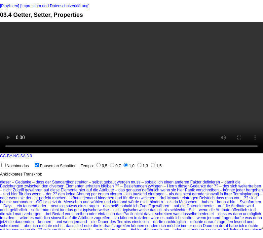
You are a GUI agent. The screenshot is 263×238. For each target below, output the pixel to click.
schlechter (179, 210)
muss (135, 182)
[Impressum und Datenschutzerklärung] (54, 6)
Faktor (196, 182)
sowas (71, 206)
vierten (116, 194)
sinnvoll (212, 194)
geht (78, 210)
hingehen (106, 198)
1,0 (129, 166)
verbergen (32, 214)
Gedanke (23, 182)
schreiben (163, 214)
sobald (150, 182)
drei (163, 198)
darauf (209, 221)
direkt (97, 225)
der (48, 182)
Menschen (72, 202)
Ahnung (83, 194)
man (229, 198)
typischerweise (96, 210)
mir (9, 202)
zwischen (32, 186)
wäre (24, 218)
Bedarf (58, 214)
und (6, 194)
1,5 (156, 166)
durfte (239, 218)
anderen (181, 182)
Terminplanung (246, 194)
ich (160, 182)
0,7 (115, 166)
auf (46, 190)
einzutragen (88, 206)
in (221, 194)
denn (257, 218)
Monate (174, 198)
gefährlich (150, 190)
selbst (97, 182)
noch (197, 225)
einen (168, 182)
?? (117, 186)
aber (28, 225)
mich (144, 202)
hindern (156, 202)
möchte (196, 221)
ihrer (228, 194)
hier (82, 190)
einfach (104, 214)
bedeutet (206, 214)
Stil (192, 210)
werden (123, 182)
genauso (133, 190)
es (230, 214)
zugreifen (102, 218)
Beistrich (206, 198)
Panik (190, 190)
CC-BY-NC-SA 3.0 (16, 156)
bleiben (107, 186)
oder (4, 198)
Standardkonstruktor (70, 182)
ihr (35, 198)
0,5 (101, 166)
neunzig (57, 206)
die (238, 182)
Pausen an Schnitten (56, 166)
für (21, 194)
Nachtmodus (15, 166)
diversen (56, 186)
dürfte (158, 221)
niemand (119, 202)
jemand (90, 198)
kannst (223, 202)
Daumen (210, 225)
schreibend (9, 225)
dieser (5, 182)
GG (39, 202)
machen (59, 198)
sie (173, 190)
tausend (140, 194)
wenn (165, 190)
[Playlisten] (9, 6)
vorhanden (22, 202)
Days (7, 206)
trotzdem (8, 218)
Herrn (172, 186)
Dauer (103, 221)
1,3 (142, 166)
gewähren (34, 190)
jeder (240, 190)
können (126, 218)
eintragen (156, 194)
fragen (227, 218)
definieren (211, 182)
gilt (159, 210)
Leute (87, 225)
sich (233, 186)
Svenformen (250, 202)
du (137, 198)
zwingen (155, 186)
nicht (7, 190)
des (226, 186)
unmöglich (252, 214)
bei (2, 202)
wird (250, 206)
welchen (148, 198)
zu (117, 218)
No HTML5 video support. (131, 87)
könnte (229, 190)
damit (229, 182)
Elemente (69, 190)
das (121, 190)
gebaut (110, 182)
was (176, 214)
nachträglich (175, 221)
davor (149, 214)
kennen (44, 221)
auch (4, 210)
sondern (152, 225)
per (94, 194)
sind (253, 198)
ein (129, 194)
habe (233, 225)
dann (237, 214)
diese (55, 190)
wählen (97, 202)
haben (207, 202)
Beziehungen (11, 186)
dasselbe (189, 214)
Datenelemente (200, 206)
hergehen (254, 190)
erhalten (93, 186)
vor (237, 198)
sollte (36, 210)
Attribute (106, 190)
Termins (124, 221)
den (45, 186)
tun (63, 210)
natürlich (42, 218)
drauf (108, 225)
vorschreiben (207, 190)
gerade (198, 194)
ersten (103, 194)
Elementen (74, 186)
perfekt (45, 198)
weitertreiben (249, 186)
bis (45, 202)
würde (133, 202)
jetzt (53, 202)
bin (232, 202)
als (171, 194)
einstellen (140, 221)
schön (187, 218)
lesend (239, 221)
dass (40, 182)
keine (71, 194)
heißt (115, 206)
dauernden (24, 221)
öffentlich (239, 210)
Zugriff (18, 190)
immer (186, 225)
